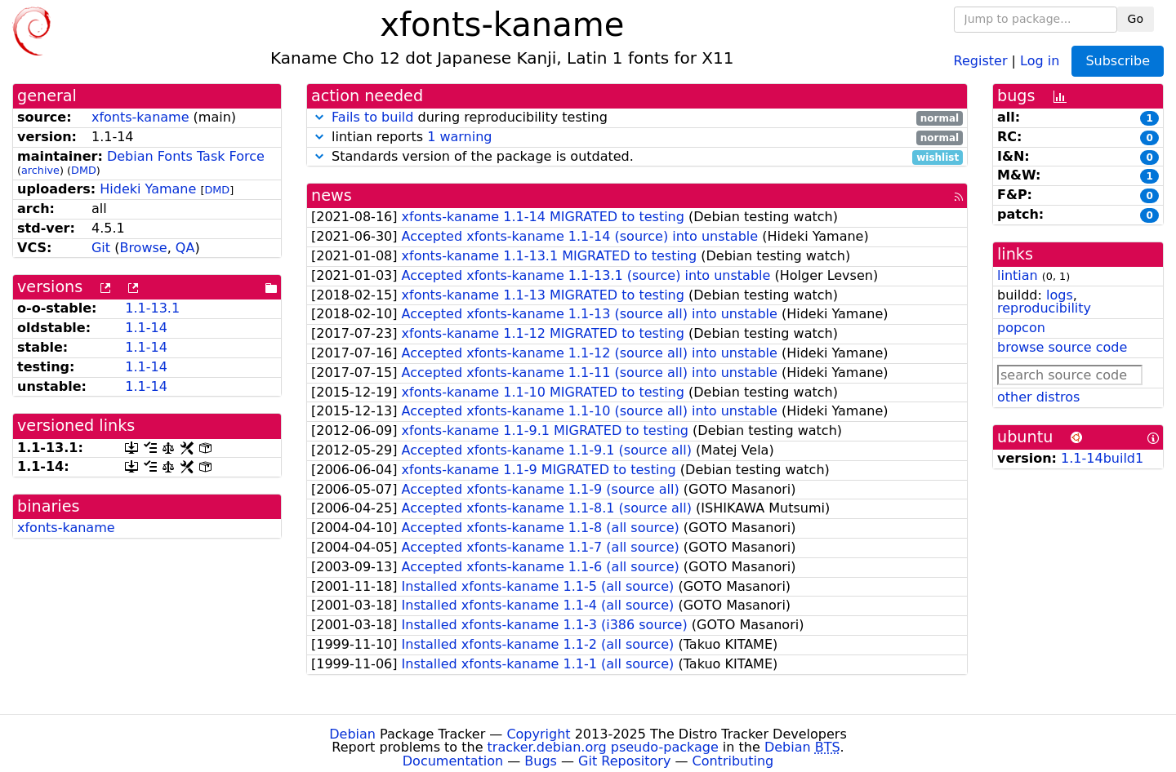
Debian (352, 734)
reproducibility (1044, 308)
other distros (1038, 397)
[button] (319, 117)
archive (40, 170)
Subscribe (1117, 61)
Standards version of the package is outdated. (637, 157)
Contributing (733, 761)
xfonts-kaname (140, 117)
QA (185, 247)
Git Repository (624, 761)
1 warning (459, 136)
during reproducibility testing (637, 118)
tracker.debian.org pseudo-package (603, 747)
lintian (1017, 275)
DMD (83, 170)
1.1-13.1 (152, 308)
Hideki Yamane (148, 189)
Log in (1039, 60)
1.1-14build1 (1102, 458)
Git (100, 247)
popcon (1021, 327)
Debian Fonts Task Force (186, 156)
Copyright (538, 734)
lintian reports (637, 137)
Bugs (540, 761)
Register (981, 60)
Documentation (453, 761)
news (331, 195)
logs (1059, 295)
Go (1135, 18)
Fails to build (372, 117)
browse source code (1062, 347)
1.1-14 (146, 327)
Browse (143, 247)
